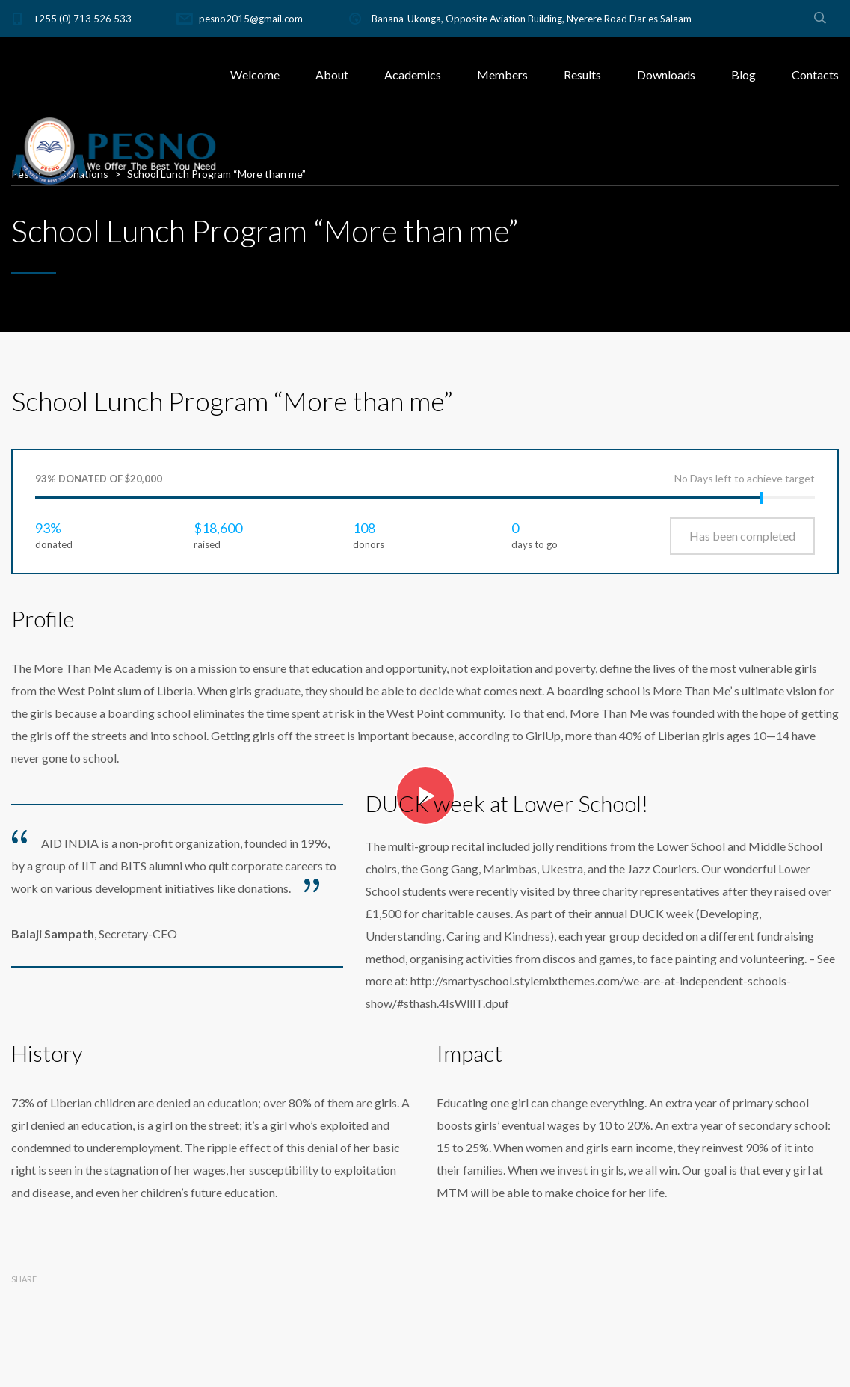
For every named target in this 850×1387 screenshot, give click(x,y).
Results (582, 74)
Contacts (815, 74)
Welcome (255, 74)
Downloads (666, 74)
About (331, 74)
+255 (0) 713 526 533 (83, 19)
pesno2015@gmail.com (251, 19)
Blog (743, 74)
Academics (412, 74)
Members (502, 74)
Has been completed (742, 536)
